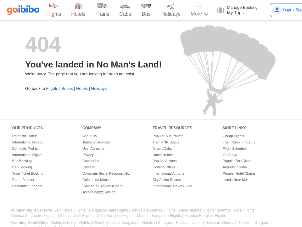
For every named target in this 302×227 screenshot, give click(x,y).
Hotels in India (164, 155)
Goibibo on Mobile (96, 180)
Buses (67, 88)
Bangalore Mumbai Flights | (155, 210)
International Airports (168, 173)
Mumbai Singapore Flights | (34, 216)
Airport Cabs (162, 148)
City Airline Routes (167, 180)
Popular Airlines (164, 161)
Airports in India (235, 167)
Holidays (99, 88)
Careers (88, 167)
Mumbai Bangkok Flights (205, 216)
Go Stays (230, 155)
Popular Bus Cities (237, 161)
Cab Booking (22, 167)
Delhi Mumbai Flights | (197, 210)
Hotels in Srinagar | (158, 223)
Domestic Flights (25, 148)
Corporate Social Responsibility (106, 173)
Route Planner (23, 180)
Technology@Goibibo (98, 192)
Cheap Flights (233, 136)
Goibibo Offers (164, 167)
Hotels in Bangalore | (123, 223)
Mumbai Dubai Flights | (237, 210)
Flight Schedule (235, 148)
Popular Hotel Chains (239, 173)
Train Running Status (239, 142)
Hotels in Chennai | (221, 223)
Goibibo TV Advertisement (102, 186)
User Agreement (94, 148)
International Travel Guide (172, 186)
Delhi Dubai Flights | (70, 210)
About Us (89, 136)
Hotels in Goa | (91, 223)
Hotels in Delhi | (64, 223)
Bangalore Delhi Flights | (109, 210)
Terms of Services (96, 142)
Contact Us (90, 161)
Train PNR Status (166, 142)
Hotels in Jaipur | (190, 223)
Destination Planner (27, 186)
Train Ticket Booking (27, 173)
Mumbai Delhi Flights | (77, 216)
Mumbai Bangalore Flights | (160, 216)
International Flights (27, 155)
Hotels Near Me (235, 180)
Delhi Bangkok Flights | (116, 216)
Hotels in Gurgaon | (255, 223)
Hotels (82, 88)
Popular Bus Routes (168, 136)
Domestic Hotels (24, 136)
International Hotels (27, 142)
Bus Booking (22, 161)
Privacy (88, 155)
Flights (52, 88)
